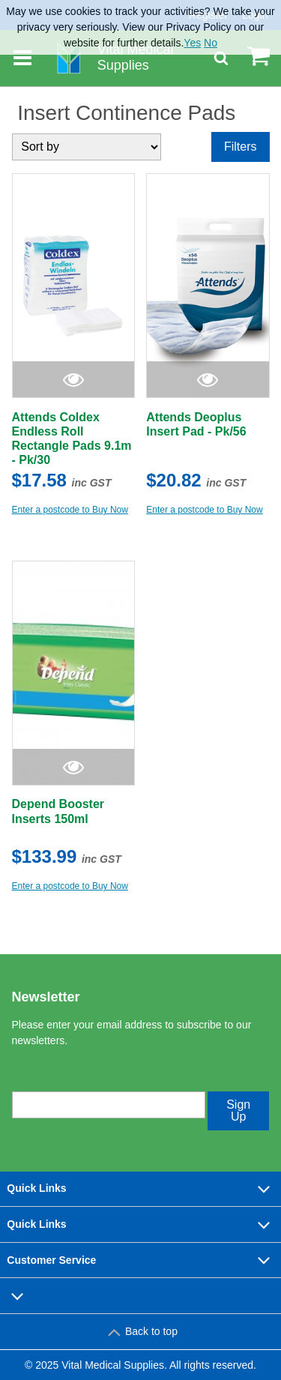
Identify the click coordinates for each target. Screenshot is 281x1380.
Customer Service (140, 1260)
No (210, 43)
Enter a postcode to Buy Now (70, 509)
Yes (192, 43)
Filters (240, 146)
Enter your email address (74, 1078)
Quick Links (140, 1188)
